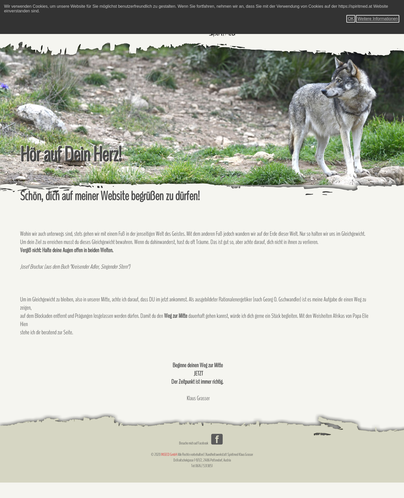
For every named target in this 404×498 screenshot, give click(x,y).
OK (351, 18)
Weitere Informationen (377, 18)
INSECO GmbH (169, 454)
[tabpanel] (202, 114)
